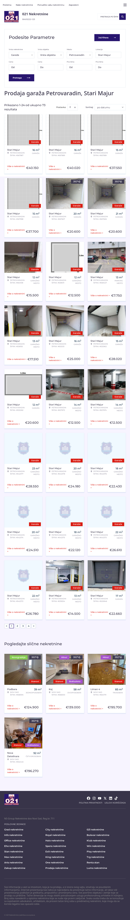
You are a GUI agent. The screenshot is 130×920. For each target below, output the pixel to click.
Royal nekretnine (55, 834)
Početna (7, 5)
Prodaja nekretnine (56, 867)
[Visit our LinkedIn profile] (110, 797)
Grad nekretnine (13, 829)
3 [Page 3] (23, 625)
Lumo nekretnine (97, 867)
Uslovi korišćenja (115, 802)
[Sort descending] (75, 106)
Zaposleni (74, 5)
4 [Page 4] (28, 625)
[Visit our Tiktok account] (116, 797)
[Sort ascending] (70, 106)
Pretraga (21, 77)
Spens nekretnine (55, 845)
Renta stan (93, 862)
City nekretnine (54, 829)
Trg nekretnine (95, 856)
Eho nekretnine (13, 845)
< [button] (6, 625)
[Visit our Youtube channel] (99, 797)
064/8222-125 (28, 19)
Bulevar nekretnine (98, 834)
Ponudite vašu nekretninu (50, 5)
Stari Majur (104, 54)
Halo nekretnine (54, 840)
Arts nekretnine (13, 862)
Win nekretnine (96, 845)
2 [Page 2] (17, 625)
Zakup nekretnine (14, 867)
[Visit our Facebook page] (88, 797)
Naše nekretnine (24, 5)
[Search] (122, 16)
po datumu (103, 107)
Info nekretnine (13, 834)
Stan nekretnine (13, 851)
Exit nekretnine (54, 851)
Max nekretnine (13, 856)
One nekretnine (54, 862)
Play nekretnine (96, 851)
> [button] (33, 625)
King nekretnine (55, 856)
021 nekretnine (95, 829)
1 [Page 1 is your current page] (11, 625)
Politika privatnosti (90, 802)
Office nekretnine (14, 840)
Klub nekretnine (96, 840)
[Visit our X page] (105, 797)
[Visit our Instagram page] (94, 797)
